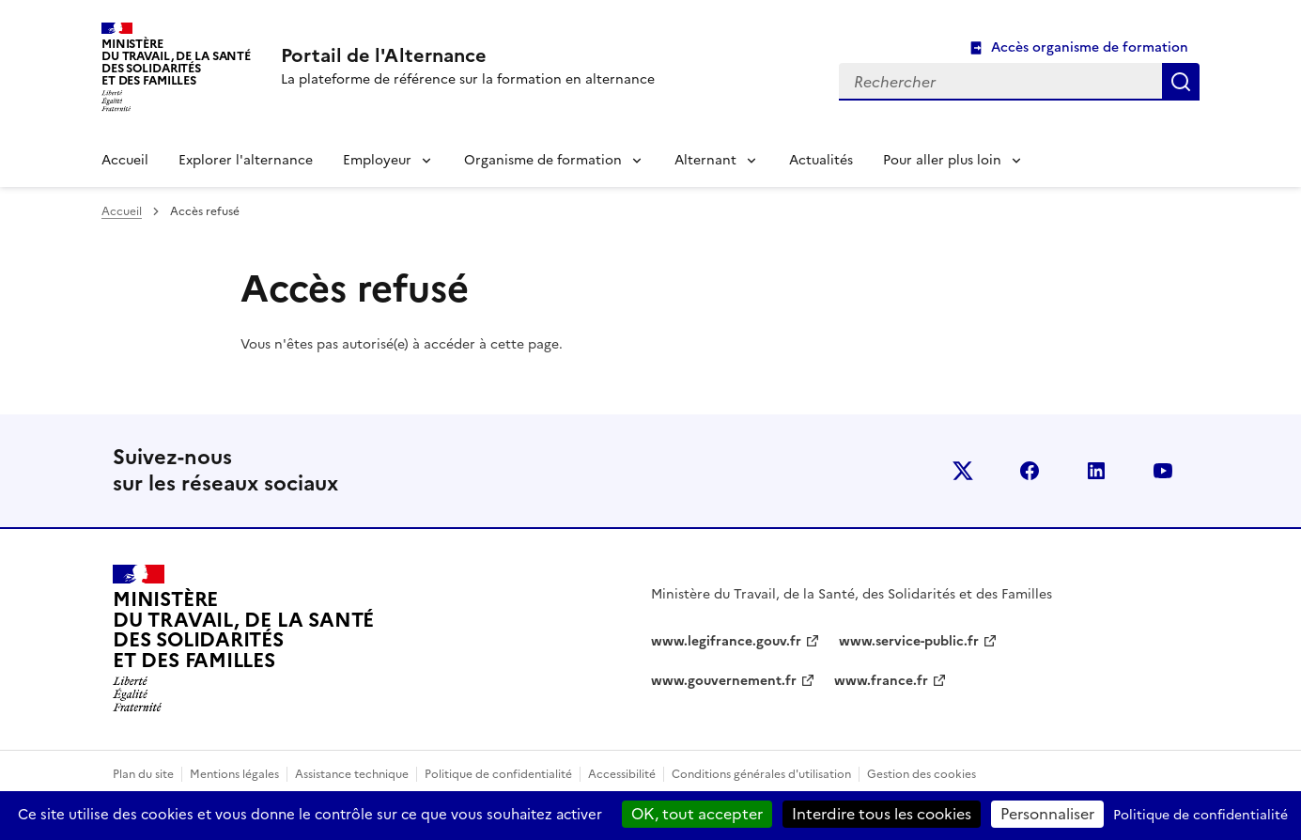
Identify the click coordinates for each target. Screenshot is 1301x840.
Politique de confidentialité (498, 774)
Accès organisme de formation (1089, 47)
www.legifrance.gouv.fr (726, 641)
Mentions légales (234, 774)
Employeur (377, 160)
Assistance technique (352, 774)
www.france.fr (881, 681)
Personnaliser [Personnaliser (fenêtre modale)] (1047, 813)
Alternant (705, 160)
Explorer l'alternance (245, 160)
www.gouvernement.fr (724, 681)
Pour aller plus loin (942, 160)
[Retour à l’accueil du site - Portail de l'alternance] (243, 638)
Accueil (124, 160)
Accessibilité (622, 774)
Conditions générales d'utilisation (761, 774)
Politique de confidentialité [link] (1200, 815)
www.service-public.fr (909, 641)
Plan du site (143, 774)
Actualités (821, 160)
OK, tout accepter (697, 813)
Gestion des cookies (921, 774)
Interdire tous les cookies (881, 813)
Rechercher (1181, 82)
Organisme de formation (543, 160)
